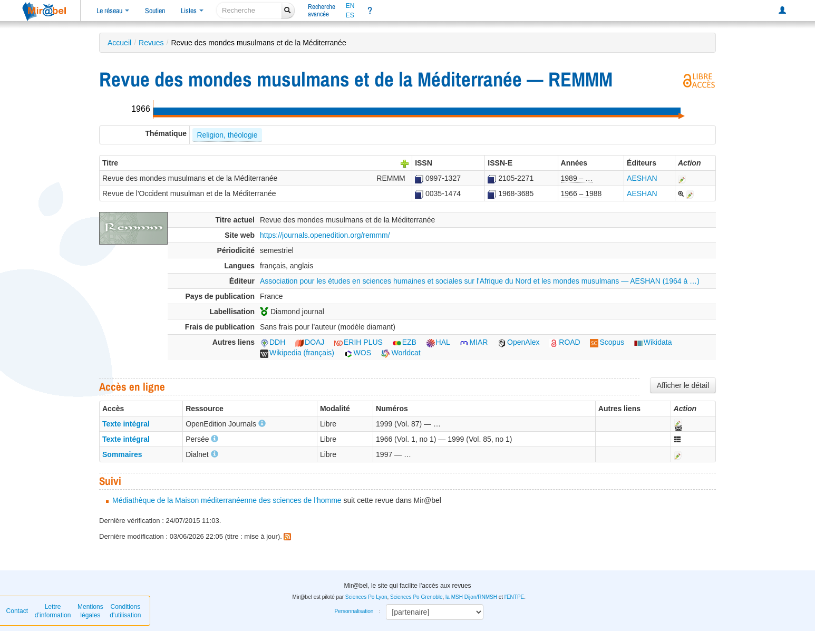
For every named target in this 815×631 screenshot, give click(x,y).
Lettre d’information (53, 611)
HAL (438, 342)
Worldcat (401, 352)
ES (350, 15)
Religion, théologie (227, 135)
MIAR (474, 342)
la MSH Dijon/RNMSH (471, 597)
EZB (404, 342)
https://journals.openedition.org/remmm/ (325, 235)
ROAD (564, 342)
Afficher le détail (683, 385)
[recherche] (249, 10)
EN (350, 5)
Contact (17, 611)
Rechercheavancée (321, 10)
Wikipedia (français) (297, 352)
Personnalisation (353, 611)
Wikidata (653, 342)
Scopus (607, 342)
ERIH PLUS (358, 342)
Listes (192, 10)
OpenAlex (518, 342)
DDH (272, 342)
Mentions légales (90, 611)
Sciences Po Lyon (366, 597)
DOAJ (309, 342)
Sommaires (122, 454)
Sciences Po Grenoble (416, 597)
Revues (151, 42)
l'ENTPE (514, 597)
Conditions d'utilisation (125, 611)
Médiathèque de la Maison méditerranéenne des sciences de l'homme (227, 500)
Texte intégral (126, 424)
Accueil (119, 42)
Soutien (155, 10)
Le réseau (112, 10)
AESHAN (642, 178)
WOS (357, 352)
